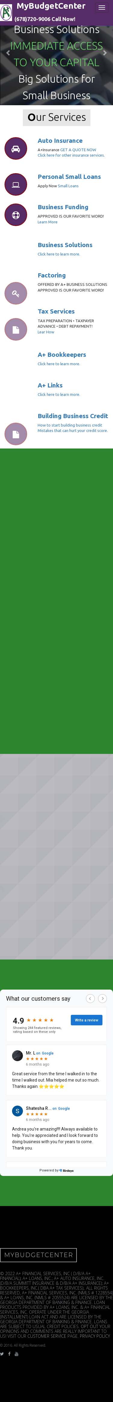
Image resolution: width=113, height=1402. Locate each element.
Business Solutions (65, 244)
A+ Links (50, 385)
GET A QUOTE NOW (78, 150)
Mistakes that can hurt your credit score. (73, 430)
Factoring (52, 275)
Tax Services (56, 311)
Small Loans (68, 186)
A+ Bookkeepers (62, 354)
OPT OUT (89, 1326)
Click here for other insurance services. (71, 155)
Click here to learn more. (59, 254)
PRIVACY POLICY (95, 1336)
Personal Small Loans (69, 176)
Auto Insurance (60, 140)
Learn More (48, 222)
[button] (8, 52)
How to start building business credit (70, 425)
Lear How (46, 332)
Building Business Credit (73, 415)
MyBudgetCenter (38, 1255)
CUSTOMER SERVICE (46, 1336)
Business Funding (63, 206)
